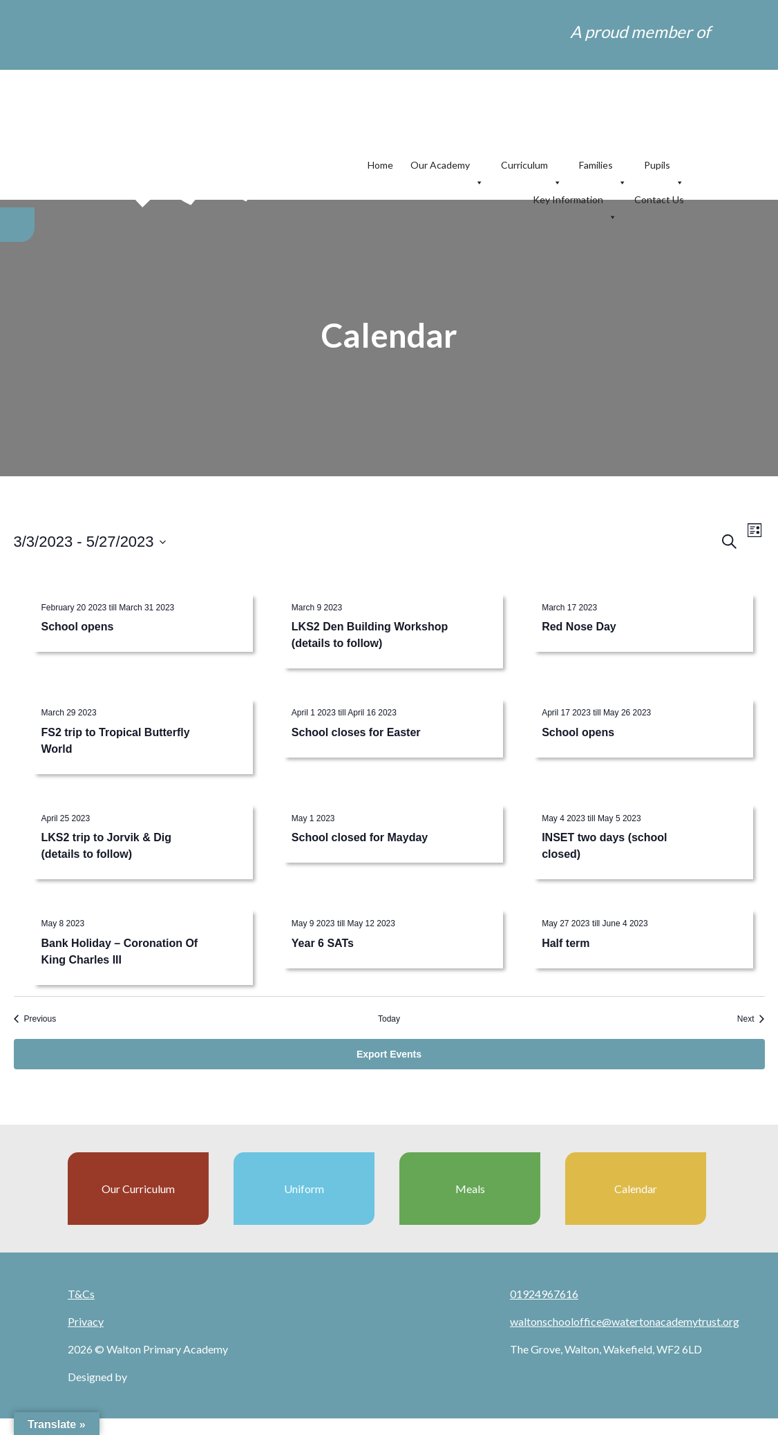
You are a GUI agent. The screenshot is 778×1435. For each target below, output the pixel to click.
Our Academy (447, 165)
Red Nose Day (579, 626)
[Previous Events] (35, 1019)
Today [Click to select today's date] (389, 1019)
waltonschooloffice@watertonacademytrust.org (624, 1321)
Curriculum (531, 165)
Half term (565, 943)
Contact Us (659, 199)
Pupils (664, 165)
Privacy (86, 1321)
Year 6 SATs (323, 943)
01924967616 (544, 1293)
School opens (77, 626)
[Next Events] (751, 1019)
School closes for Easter (356, 732)
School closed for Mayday (360, 837)
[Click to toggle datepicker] (90, 541)
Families (603, 165)
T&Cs (81, 1293)
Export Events (389, 1054)
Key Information (575, 200)
